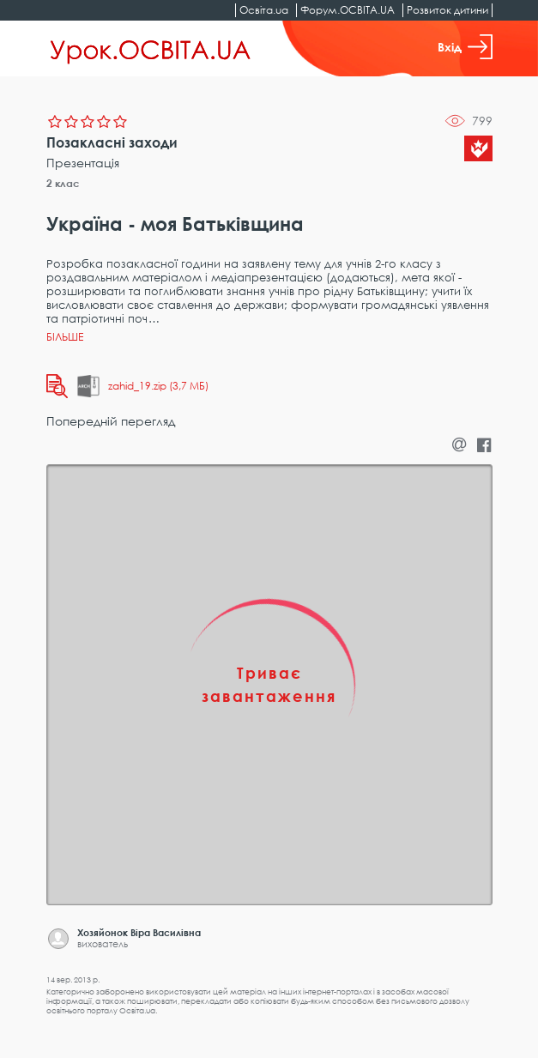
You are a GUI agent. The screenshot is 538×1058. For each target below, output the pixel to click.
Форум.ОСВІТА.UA (347, 9)
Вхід (465, 46)
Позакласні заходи (112, 142)
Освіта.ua (263, 9)
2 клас (63, 183)
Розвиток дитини (447, 9)
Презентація (82, 162)
